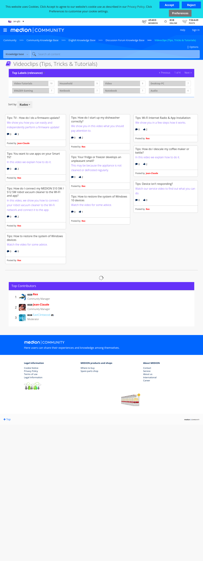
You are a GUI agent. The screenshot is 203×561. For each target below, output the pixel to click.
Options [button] (193, 47)
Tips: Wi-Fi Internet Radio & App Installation (162, 154)
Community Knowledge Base (42, 40)
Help (182, 30)
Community (9, 40)
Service (147, 507)
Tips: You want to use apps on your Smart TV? (33, 223)
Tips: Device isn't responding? (154, 292)
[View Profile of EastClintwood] (41, 451)
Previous (165, 72)
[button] (169, 5)
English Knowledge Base (82, 40)
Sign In (196, 30)
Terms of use (30, 510)
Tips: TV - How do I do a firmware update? (33, 152)
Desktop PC (157, 83)
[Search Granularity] (16, 54)
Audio (154, 90)
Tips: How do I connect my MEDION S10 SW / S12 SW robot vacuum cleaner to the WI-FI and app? (35, 294)
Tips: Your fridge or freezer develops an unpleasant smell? (96, 227)
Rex (24, 245)
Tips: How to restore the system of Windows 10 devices (99, 300)
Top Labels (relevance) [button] (27, 73)
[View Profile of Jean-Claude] (41, 441)
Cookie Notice (31, 504)
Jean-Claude (28, 177)
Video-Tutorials (23, 83)
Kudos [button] (24, 104)
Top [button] (8, 555)
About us (147, 510)
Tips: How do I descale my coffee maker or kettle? (162, 222)
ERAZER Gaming (23, 90)
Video (108, 83)
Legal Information (33, 513)
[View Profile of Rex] (35, 430)
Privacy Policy (31, 507)
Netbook (65, 90)
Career (146, 516)
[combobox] (115, 54)
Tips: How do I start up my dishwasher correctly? (95, 153)
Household (66, 83)
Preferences (180, 13)
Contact (147, 504)
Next (187, 72)
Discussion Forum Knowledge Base (125, 40)
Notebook (111, 90)
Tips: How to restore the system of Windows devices (35, 374)
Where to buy (88, 504)
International (150, 513)
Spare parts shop (89, 507)
